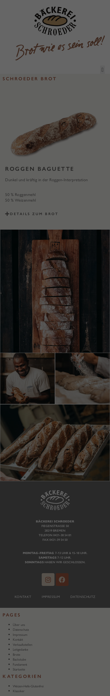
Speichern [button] (55, 128)
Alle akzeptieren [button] (55, 113)
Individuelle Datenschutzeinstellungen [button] (55, 143)
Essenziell (15, 95)
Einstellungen (14, 84)
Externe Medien (87, 95)
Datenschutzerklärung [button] (57, 154)
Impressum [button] (81, 154)
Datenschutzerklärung (21, 78)
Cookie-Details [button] (30, 154)
